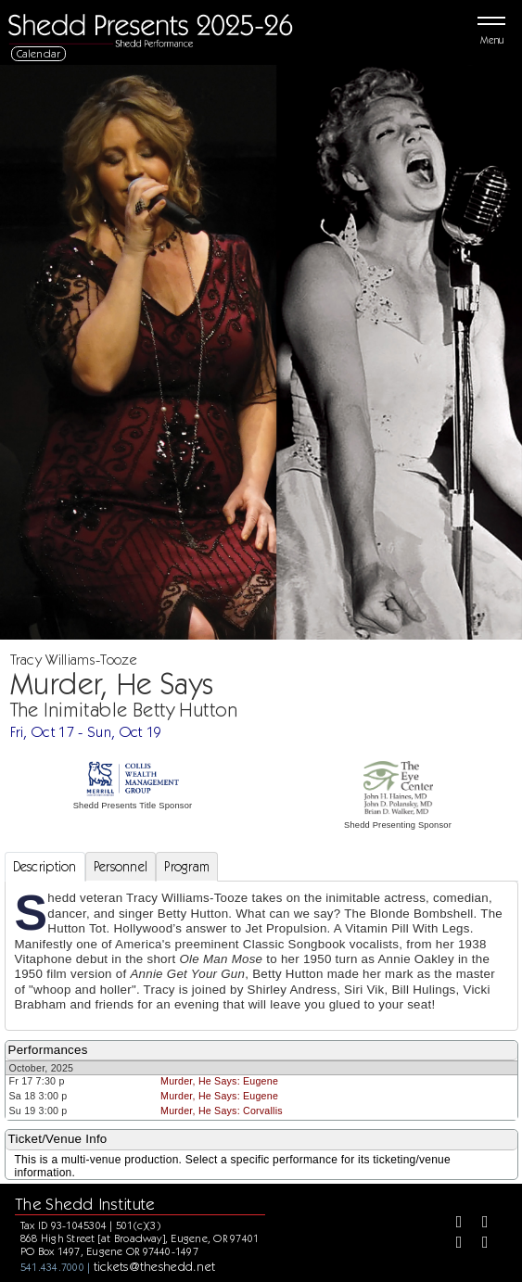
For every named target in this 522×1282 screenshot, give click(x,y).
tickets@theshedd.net (155, 1266)
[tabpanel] (261, 955)
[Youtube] (478, 1244)
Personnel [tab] (121, 866)
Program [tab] (187, 866)
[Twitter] (478, 1223)
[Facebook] (452, 1223)
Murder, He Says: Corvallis (221, 1110)
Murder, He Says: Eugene (219, 1080)
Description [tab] (45, 866)
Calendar (39, 53)
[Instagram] (452, 1244)
